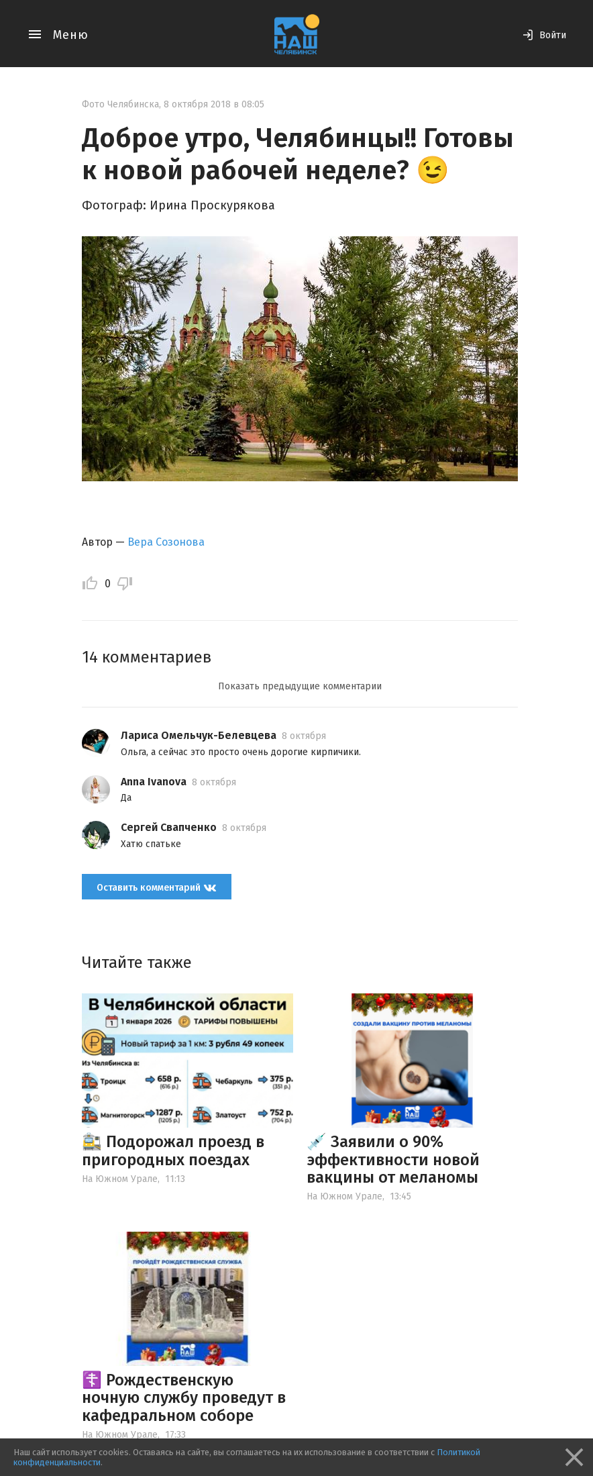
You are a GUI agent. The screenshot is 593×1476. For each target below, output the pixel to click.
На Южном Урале (120, 1179)
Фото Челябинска (120, 104)
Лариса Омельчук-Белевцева (198, 735)
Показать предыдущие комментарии (300, 686)
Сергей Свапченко (169, 827)
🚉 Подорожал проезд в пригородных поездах (173, 1150)
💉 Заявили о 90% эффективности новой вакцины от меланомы (393, 1159)
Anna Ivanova (153, 781)
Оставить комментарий (157, 887)
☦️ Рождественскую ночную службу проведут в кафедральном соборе (184, 1398)
